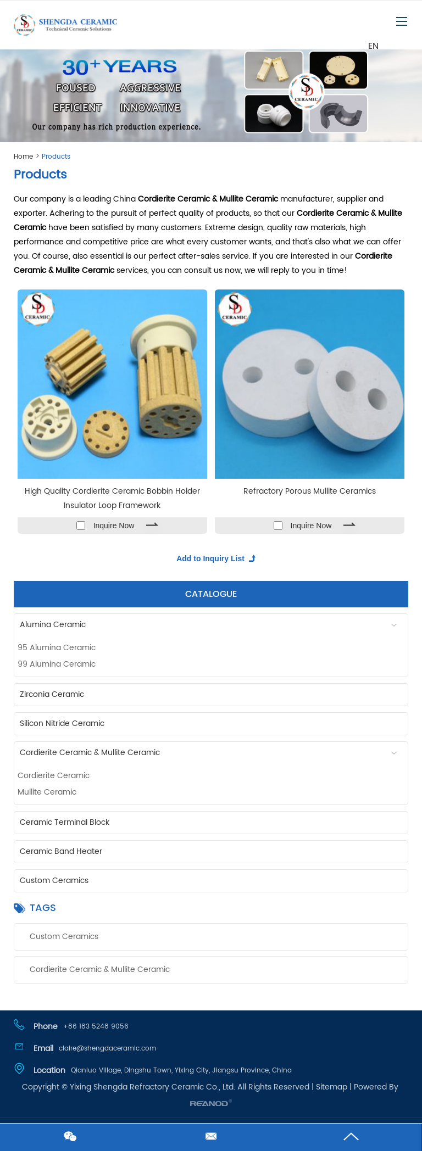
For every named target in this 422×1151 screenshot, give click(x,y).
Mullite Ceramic (47, 792)
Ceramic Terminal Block (64, 822)
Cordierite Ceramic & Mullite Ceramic (212, 752)
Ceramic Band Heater (61, 851)
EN (373, 45)
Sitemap (331, 1087)
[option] (211, 92)
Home (23, 157)
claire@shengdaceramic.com (107, 1048)
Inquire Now (114, 525)
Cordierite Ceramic (54, 775)
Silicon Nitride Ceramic (62, 723)
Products (56, 157)
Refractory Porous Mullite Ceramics (309, 491)
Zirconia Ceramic (52, 694)
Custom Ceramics (54, 880)
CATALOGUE (211, 594)
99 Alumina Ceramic (57, 664)
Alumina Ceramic (212, 624)
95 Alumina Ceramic (57, 647)
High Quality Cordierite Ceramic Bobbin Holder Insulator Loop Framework (112, 498)
